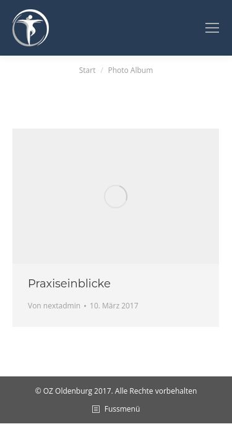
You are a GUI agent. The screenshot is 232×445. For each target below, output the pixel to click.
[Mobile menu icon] (212, 27)
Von (54, 305)
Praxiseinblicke (69, 283)
